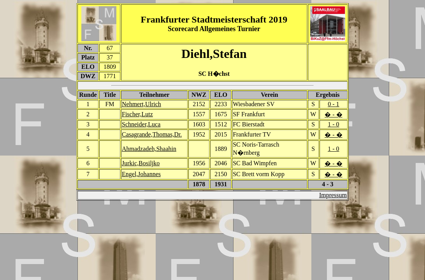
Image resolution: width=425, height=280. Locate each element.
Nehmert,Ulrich (141, 104)
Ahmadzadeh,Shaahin (149, 148)
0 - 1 (333, 104)
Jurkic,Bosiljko (141, 163)
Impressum (333, 195)
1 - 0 (333, 124)
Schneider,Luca (141, 124)
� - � (333, 114)
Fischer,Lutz (137, 114)
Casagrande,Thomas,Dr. (152, 134)
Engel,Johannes (141, 174)
